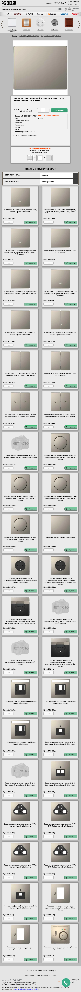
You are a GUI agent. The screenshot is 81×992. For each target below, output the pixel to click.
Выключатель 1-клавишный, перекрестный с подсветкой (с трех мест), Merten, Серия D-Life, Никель (60, 294)
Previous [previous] (2, 24)
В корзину (59, 110)
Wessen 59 (69, 30)
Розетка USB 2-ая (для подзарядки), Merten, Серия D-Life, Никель (20, 702)
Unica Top (26, 30)
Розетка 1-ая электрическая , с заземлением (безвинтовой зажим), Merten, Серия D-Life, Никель (20, 580)
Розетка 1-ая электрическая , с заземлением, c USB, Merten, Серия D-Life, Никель (20, 662)
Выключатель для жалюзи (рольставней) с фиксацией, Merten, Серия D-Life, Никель (60, 416)
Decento (40, 30)
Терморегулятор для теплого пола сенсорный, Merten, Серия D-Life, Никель (20, 948)
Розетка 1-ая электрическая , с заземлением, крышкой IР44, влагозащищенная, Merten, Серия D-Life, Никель (60, 663)
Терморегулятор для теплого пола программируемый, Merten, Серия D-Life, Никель (60, 908)
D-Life (40, 118)
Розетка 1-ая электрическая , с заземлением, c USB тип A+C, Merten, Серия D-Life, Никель (60, 621)
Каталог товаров (42, 975)
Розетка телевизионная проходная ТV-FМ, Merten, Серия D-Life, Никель (20, 866)
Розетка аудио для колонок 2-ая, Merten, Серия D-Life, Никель (20, 743)
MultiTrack (54, 30)
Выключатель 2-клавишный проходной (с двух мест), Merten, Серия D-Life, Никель (20, 375)
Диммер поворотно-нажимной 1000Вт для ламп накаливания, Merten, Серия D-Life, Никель (60, 498)
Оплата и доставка (18, 9)
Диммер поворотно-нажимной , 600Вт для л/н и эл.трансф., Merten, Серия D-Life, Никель (20, 498)
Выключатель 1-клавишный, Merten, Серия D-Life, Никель (60, 252)
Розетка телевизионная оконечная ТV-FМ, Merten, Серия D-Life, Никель (20, 825)
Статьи (53, 975)
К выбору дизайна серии (29, 36)
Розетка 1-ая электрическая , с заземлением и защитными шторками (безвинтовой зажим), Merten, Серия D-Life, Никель (60, 581)
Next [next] (78, 24)
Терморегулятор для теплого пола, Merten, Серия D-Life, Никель (60, 948)
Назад (14, 36)
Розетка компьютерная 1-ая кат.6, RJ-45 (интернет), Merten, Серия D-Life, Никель (60, 743)
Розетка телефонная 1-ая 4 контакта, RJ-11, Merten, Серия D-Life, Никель (20, 907)
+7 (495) (56, 3)
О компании (29, 975)
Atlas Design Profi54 (12, 31)
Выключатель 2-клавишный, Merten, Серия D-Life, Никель (60, 375)
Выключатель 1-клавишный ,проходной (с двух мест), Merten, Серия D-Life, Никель (60, 211)
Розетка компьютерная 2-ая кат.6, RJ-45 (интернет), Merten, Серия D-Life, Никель (60, 784)
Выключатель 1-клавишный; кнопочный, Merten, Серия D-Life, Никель (20, 334)
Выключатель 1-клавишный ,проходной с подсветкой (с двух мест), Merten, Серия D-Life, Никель (20, 253)
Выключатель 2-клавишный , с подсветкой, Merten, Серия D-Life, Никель (60, 334)
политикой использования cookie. (26, 989)
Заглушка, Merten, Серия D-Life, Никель (60, 537)
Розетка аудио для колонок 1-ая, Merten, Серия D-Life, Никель (60, 702)
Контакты (6, 9)
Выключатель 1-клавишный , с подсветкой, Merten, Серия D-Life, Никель (20, 211)
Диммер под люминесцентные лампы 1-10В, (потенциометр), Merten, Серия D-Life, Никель (20, 539)
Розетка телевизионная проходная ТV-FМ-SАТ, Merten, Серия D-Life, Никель (60, 866)
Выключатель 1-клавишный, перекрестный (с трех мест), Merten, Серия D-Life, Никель (20, 293)
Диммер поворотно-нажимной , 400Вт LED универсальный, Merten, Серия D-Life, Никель (20, 456)
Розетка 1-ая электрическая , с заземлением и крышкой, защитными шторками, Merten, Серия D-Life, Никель (20, 621)
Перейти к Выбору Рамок (51, 36)
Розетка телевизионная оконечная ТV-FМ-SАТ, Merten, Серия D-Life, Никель (60, 825)
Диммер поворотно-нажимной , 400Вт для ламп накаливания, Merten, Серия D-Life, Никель (60, 457)
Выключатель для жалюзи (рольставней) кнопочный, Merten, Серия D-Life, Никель (20, 416)
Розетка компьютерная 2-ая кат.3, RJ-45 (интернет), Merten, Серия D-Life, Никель (20, 784)
